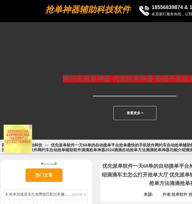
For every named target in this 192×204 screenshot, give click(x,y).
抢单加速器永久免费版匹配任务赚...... (39, 194)
